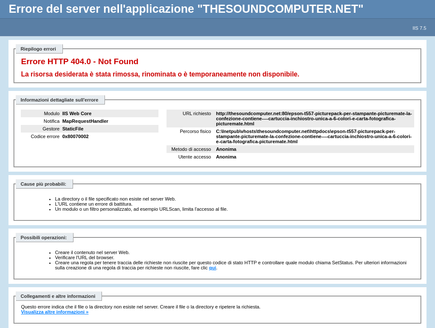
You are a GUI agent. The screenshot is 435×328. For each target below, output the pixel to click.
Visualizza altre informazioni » (54, 311)
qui (212, 267)
